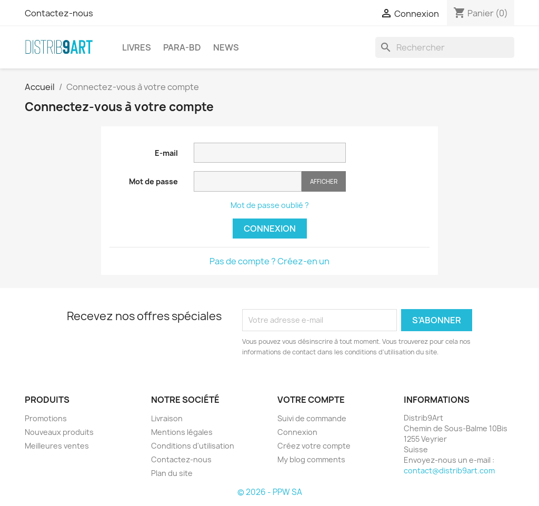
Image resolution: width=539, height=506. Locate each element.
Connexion (270, 228)
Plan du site (172, 473)
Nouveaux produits (59, 432)
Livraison (167, 418)
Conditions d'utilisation (192, 446)
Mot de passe (153, 181)
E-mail (166, 153)
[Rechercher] (444, 47)
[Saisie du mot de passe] (248, 181)
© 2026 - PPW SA (269, 492)
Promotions (46, 418)
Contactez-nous (59, 13)
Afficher (323, 181)
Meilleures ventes (57, 446)
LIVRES (136, 47)
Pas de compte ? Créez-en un (269, 261)
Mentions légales (182, 432)
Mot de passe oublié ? (270, 205)
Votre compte (311, 399)
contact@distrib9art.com (449, 470)
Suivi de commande (311, 418)
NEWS (226, 47)
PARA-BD (182, 47)
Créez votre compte (314, 446)
